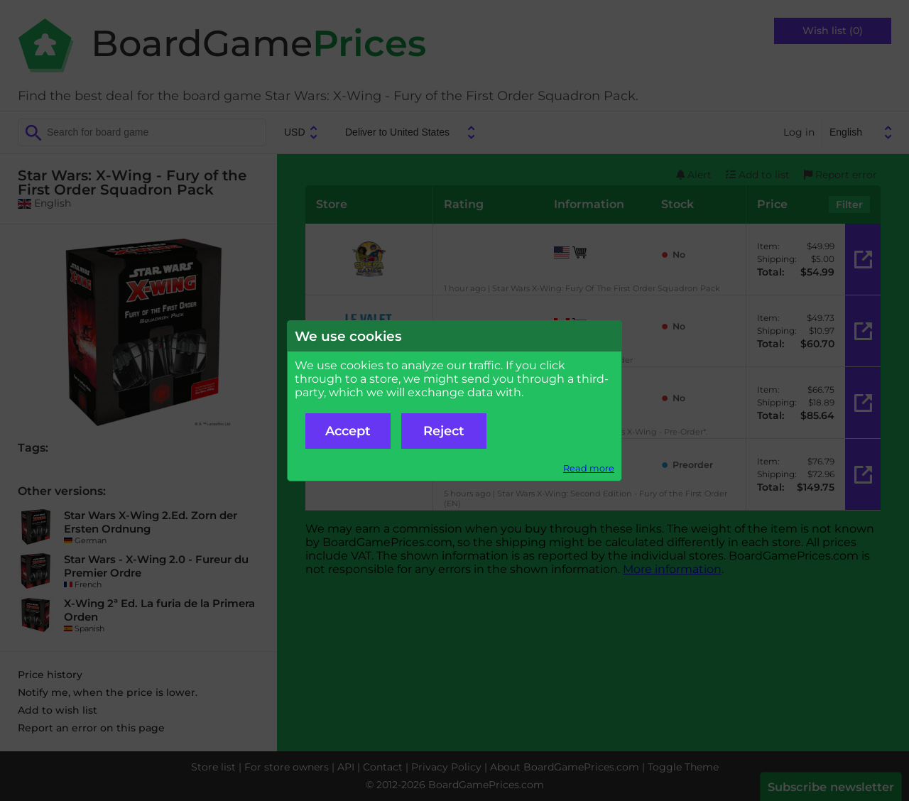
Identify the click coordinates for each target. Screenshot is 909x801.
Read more (588, 468)
